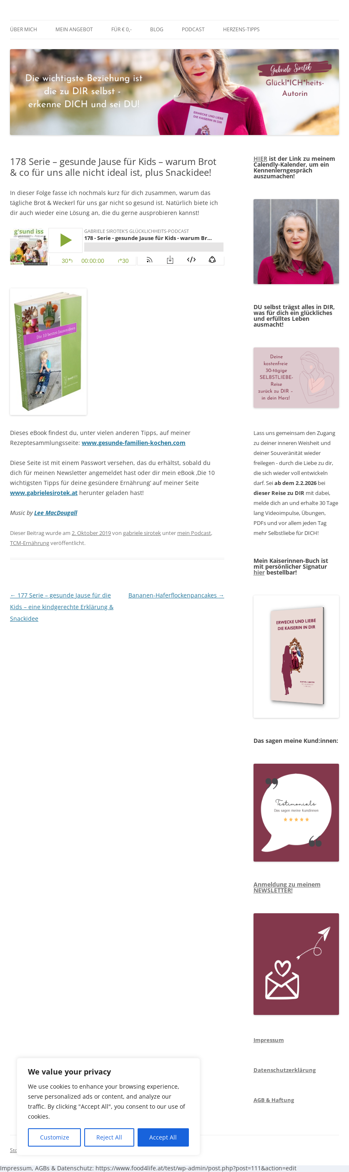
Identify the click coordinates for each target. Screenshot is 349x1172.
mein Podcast (194, 533)
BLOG (156, 29)
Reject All (109, 1137)
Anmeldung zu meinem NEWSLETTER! (287, 887)
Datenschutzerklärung (285, 1070)
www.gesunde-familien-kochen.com (134, 443)
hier (259, 572)
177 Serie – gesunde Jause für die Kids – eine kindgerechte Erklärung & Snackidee (61, 606)
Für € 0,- (121, 29)
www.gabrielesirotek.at (44, 493)
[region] (108, 1106)
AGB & (262, 1100)
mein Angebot (74, 29)
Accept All (163, 1137)
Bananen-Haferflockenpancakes (176, 595)
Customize (54, 1137)
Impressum (269, 1040)
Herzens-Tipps (241, 29)
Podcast (193, 29)
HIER (260, 158)
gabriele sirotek (142, 533)
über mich (23, 29)
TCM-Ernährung (29, 543)
